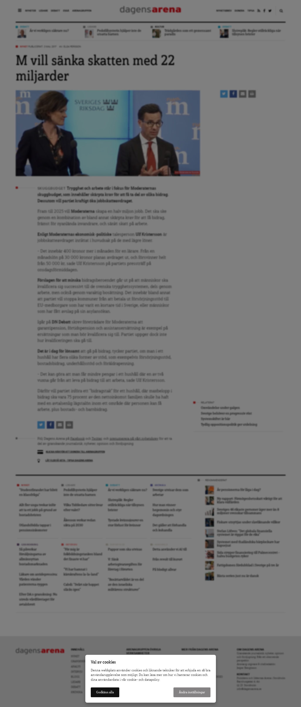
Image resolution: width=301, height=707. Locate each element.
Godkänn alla (105, 692)
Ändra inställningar (192, 692)
